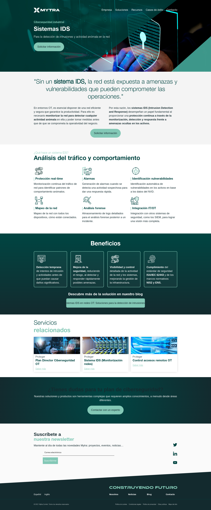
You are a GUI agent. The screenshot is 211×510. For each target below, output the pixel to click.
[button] (107, 10)
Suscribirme (50, 460)
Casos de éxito (154, 10)
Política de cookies (121, 504)
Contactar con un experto (105, 410)
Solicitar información (49, 46)
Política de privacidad (149, 504)
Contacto (172, 10)
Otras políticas (162, 504)
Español (37, 494)
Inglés (47, 494)
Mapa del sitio (173, 504)
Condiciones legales (135, 504)
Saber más (40, 369)
